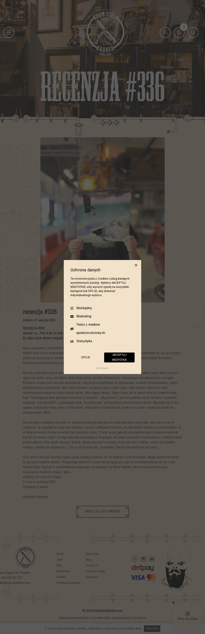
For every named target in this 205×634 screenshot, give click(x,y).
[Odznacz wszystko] (136, 265)
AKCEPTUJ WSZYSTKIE (119, 357)
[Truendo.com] (102, 368)
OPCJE (85, 357)
